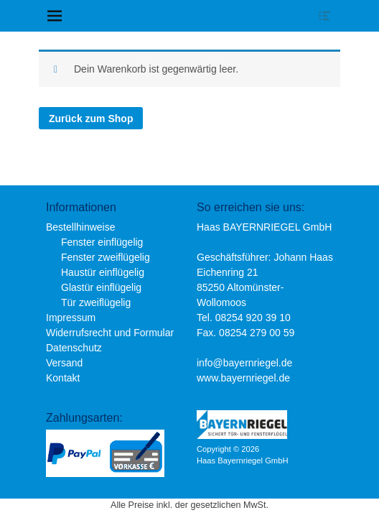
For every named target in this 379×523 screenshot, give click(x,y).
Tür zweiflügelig (96, 302)
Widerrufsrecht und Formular (110, 332)
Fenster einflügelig (102, 242)
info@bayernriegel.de (244, 363)
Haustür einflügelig (102, 272)
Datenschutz (74, 347)
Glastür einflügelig (101, 287)
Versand (64, 363)
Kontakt (63, 378)
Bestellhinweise (81, 227)
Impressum (70, 317)
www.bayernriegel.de (243, 378)
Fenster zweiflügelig (105, 257)
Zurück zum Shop (91, 118)
